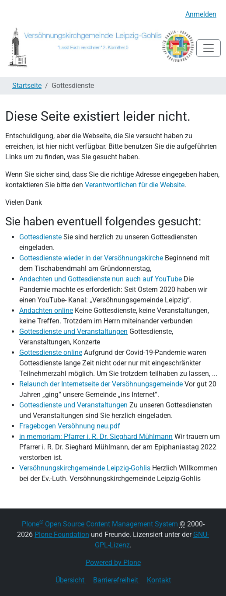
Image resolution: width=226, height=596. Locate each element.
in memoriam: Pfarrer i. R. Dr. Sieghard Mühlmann (96, 436)
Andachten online (46, 310)
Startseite (27, 85)
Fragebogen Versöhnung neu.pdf (69, 426)
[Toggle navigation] (208, 48)
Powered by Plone (113, 562)
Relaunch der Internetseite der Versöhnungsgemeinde (101, 384)
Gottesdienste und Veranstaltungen (73, 331)
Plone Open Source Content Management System (100, 524)
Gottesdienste (40, 237)
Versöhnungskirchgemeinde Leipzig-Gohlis (84, 468)
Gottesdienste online (50, 352)
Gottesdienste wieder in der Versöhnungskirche (91, 258)
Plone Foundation (62, 534)
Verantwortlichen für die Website (134, 185)
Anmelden (200, 14)
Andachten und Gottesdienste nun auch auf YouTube (100, 279)
